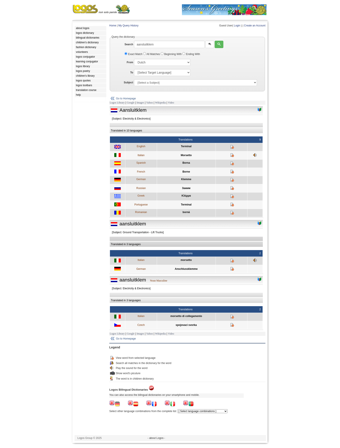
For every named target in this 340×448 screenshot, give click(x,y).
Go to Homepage (126, 98)
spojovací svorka (186, 325)
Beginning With (171, 54)
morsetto (186, 260)
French (141, 171)
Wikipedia (160, 102)
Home (112, 25)
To (131, 72)
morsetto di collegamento (186, 316)
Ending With (191, 54)
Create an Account (254, 25)
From (130, 62)
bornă (186, 212)
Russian (141, 188)
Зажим (186, 188)
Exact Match (133, 54)
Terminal (186, 146)
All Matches (152, 54)
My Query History (128, 25)
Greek (141, 195)
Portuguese (141, 204)
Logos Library (117, 102)
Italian (140, 155)
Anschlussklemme (186, 268)
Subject (128, 82)
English (141, 146)
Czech (141, 325)
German (141, 179)
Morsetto (186, 155)
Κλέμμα (186, 195)
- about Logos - (156, 438)
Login (237, 25)
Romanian (141, 212)
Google (130, 102)
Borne (186, 171)
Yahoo (149, 102)
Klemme (186, 179)
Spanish (141, 162)
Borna (186, 162)
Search (128, 44)
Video (171, 102)
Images (140, 102)
